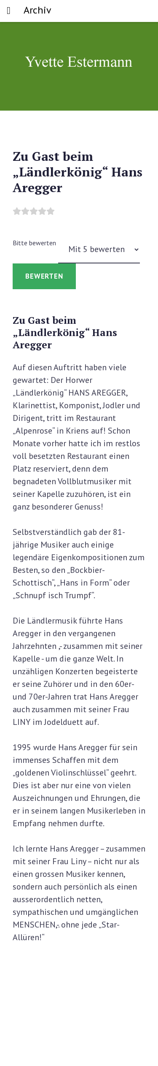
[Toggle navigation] (8, 11)
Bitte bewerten (34, 243)
